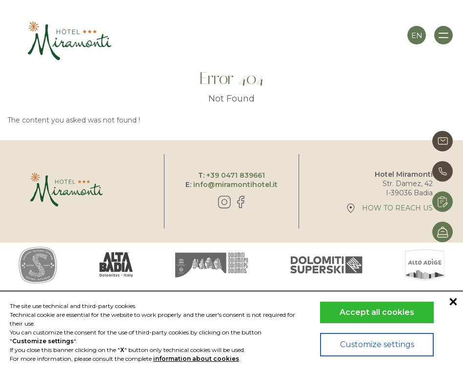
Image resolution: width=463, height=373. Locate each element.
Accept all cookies (377, 312)
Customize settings (377, 344)
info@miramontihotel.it (235, 184)
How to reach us (390, 208)
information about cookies (196, 358)
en (417, 35)
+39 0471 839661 (235, 175)
